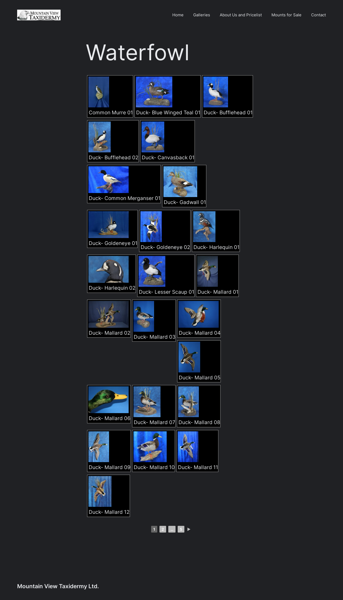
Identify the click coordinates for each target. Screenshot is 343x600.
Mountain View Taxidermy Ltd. (58, 586)
